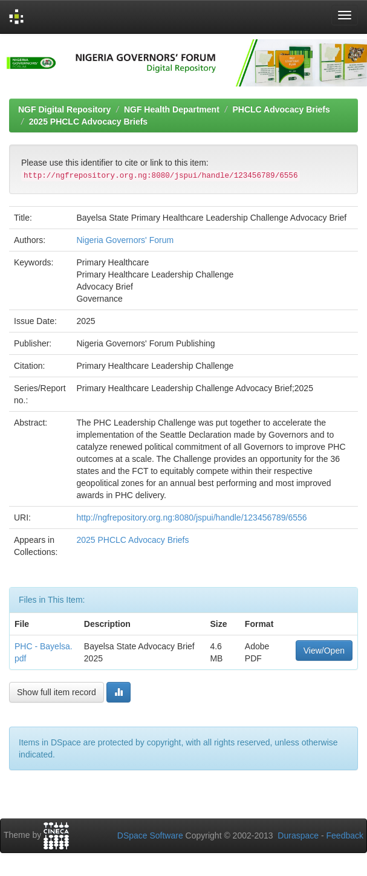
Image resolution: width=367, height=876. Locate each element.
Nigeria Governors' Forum (125, 240)
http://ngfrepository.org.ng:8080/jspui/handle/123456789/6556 (191, 517)
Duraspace (298, 835)
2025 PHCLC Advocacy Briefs (88, 121)
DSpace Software (150, 835)
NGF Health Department (171, 109)
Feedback (344, 835)
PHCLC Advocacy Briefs (281, 109)
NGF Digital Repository (64, 109)
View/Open (324, 650)
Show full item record (56, 692)
